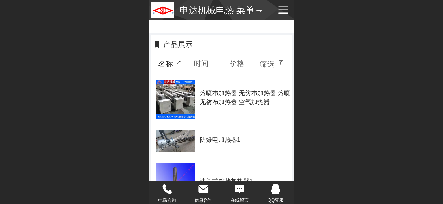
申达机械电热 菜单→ (222, 10)
